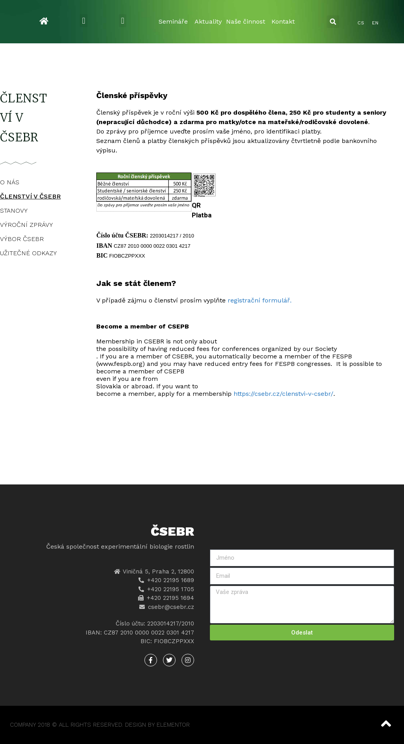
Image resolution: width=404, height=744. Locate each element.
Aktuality (208, 21)
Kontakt (283, 21)
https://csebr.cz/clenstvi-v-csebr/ (283, 393)
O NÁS (9, 182)
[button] (83, 20)
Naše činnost (245, 21)
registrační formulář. (261, 300)
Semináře (173, 21)
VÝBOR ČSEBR (22, 239)
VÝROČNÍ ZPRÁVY (26, 224)
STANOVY (14, 210)
